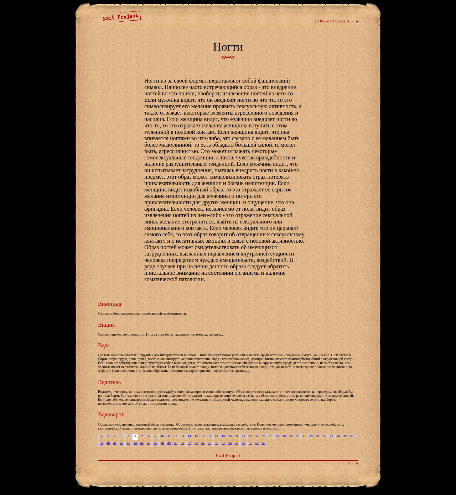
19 (223, 436)
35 (331, 436)
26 (270, 436)
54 (202, 443)
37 (345, 436)
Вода (104, 345)
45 (142, 443)
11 (169, 436)
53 (196, 443)
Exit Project (228, 455)
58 (230, 443)
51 (182, 443)
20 (230, 436)
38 (351, 436)
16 (202, 436)
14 (189, 436)
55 (209, 443)
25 (263, 436)
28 (284, 436)
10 (162, 436)
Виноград (109, 304)
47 (155, 443)
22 (243, 436)
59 (236, 443)
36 (338, 436)
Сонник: (340, 21)
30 (297, 436)
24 (257, 436)
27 (277, 436)
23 (250, 436)
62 (257, 443)
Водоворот (111, 414)
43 (128, 443)
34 (324, 436)
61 (250, 443)
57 (223, 443)
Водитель (109, 382)
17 (209, 436)
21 (236, 436)
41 (114, 443)
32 (311, 436)
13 (182, 436)
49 (169, 443)
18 (216, 436)
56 (216, 443)
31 (304, 436)
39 (101, 443)
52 (189, 443)
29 (290, 436)
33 (318, 436)
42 (121, 443)
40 (108, 443)
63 (263, 443)
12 (175, 436)
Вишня (106, 325)
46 (148, 443)
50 (175, 443)
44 (135, 443)
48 (162, 443)
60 (243, 443)
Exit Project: (322, 21)
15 (196, 436)
